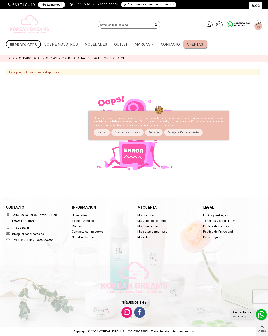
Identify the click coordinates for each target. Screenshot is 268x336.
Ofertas (195, 44)
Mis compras (146, 215)
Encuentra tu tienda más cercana (151, 4)
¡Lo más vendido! (83, 221)
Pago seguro (212, 237)
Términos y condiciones (219, 221)
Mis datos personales (152, 232)
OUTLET (121, 44)
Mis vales (143, 237)
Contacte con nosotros (87, 232)
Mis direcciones (148, 226)
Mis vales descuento (151, 221)
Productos (23, 44)
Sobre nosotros (61, 44)
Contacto (170, 44)
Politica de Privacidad (218, 232)
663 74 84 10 (23, 5)
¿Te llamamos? (51, 5)
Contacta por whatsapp (242, 24)
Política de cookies (216, 226)
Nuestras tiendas (84, 237)
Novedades (96, 44)
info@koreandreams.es (28, 234)
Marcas (142, 44)
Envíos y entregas (215, 215)
